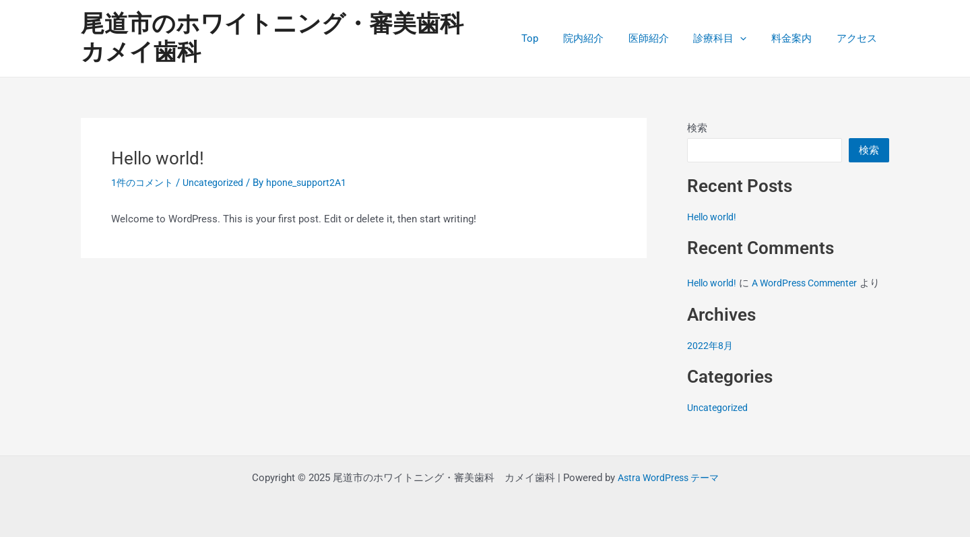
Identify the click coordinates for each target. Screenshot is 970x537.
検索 (697, 128)
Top (554, 38)
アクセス (859, 38)
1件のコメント (144, 183)
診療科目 (731, 38)
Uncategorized (219, 183)
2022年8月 (710, 360)
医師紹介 (664, 38)
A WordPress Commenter (814, 283)
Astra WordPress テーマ (668, 478)
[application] (751, 38)
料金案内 (798, 38)
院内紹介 (603, 38)
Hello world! (714, 217)
